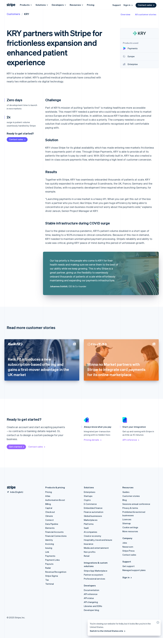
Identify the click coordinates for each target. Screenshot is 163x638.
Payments (50, 555)
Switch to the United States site (108, 630)
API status (89, 598)
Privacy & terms (130, 508)
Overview (125, 14)
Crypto (87, 500)
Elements (50, 527)
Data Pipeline (51, 523)
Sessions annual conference (136, 504)
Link (47, 551)
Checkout (50, 512)
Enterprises (89, 492)
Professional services (94, 578)
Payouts (49, 563)
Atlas (47, 496)
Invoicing (49, 543)
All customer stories (145, 14)
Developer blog (91, 610)
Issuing (48, 547)
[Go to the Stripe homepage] (10, 487)
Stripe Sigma (51, 575)
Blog (124, 500)
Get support (128, 566)
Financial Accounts (54, 531)
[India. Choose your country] (15, 492)
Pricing (90, 4)
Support (116, 5)
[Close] (157, 623)
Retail (86, 555)
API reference (131, 439)
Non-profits (89, 551)
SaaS (86, 527)
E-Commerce (90, 504)
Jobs (124, 542)
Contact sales (146, 5)
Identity (49, 539)
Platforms (89, 523)
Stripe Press (128, 550)
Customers (13, 14)
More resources (130, 531)
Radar (48, 567)
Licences (126, 519)
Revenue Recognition (55, 571)
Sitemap (126, 523)
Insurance (88, 543)
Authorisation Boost (55, 500)
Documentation (91, 590)
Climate (49, 516)
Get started (16, 446)
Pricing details (93, 439)
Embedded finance (93, 508)
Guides (125, 492)
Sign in (128, 5)
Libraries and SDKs (93, 606)
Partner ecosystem (93, 574)
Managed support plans (134, 570)
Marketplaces (90, 519)
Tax (47, 579)
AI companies (90, 531)
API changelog (91, 602)
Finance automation (93, 512)
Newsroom (127, 546)
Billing (48, 504)
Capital (48, 508)
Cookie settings (130, 527)
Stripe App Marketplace (95, 570)
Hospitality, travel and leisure (98, 539)
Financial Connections (56, 535)
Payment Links (52, 559)
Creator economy (92, 535)
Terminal (49, 583)
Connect (49, 519)
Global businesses (93, 516)
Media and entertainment (96, 547)
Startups (88, 496)
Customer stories (131, 496)
